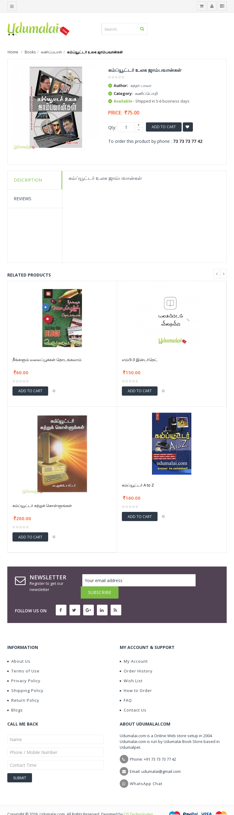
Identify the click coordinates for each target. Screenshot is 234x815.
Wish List (131, 668)
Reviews (22, 198)
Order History (136, 658)
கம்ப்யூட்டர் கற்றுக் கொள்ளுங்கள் (42, 505)
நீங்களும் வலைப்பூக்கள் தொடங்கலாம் (46, 359)
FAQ (126, 688)
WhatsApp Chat (146, 771)
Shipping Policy (25, 678)
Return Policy (23, 688)
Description (28, 180)
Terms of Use (23, 658)
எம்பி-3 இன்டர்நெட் (140, 359)
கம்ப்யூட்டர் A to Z (138, 485)
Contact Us (133, 698)
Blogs (15, 698)
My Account (134, 649)
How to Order (136, 678)
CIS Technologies (138, 802)
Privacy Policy (24, 668)
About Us (18, 649)
